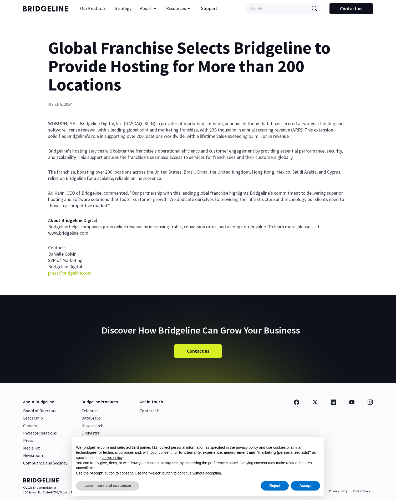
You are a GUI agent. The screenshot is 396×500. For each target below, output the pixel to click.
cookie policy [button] (111, 458)
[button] (148, 9)
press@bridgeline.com (70, 273)
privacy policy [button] (247, 447)
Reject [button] (274, 485)
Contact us (351, 9)
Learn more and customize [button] (107, 485)
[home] (46, 9)
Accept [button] (305, 485)
